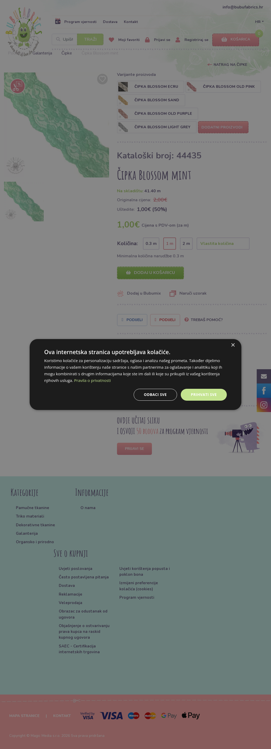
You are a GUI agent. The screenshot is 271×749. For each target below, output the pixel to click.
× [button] (233, 345)
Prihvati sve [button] (204, 394)
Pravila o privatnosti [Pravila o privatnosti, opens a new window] (92, 380)
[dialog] (135, 374)
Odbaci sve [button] (155, 394)
